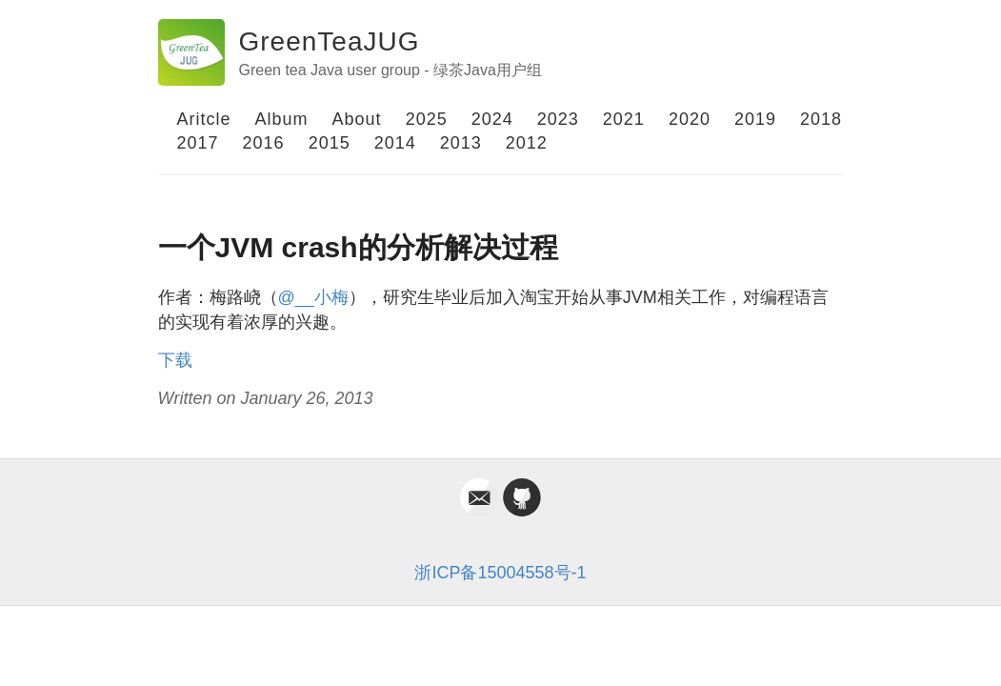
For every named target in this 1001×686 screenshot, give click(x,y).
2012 (527, 142)
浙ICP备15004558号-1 (500, 572)
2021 (624, 119)
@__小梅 (313, 297)
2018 (821, 119)
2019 (755, 119)
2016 (264, 142)
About (357, 119)
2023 (558, 119)
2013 (461, 142)
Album (282, 119)
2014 (395, 142)
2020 (690, 119)
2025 (427, 119)
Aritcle (204, 119)
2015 (329, 142)
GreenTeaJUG (329, 41)
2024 (492, 119)
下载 (175, 360)
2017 (198, 142)
